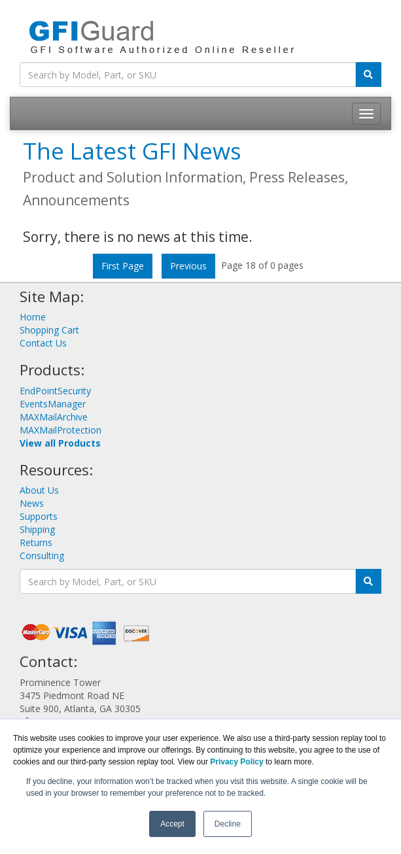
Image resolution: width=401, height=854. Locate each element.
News (32, 503)
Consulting (42, 555)
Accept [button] (172, 823)
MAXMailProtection (60, 430)
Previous (188, 266)
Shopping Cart (49, 330)
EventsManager (53, 404)
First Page (122, 266)
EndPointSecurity (55, 390)
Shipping (37, 529)
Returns (36, 542)
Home (33, 317)
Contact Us (43, 343)
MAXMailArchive (54, 417)
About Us (39, 490)
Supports (39, 516)
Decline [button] (228, 823)
